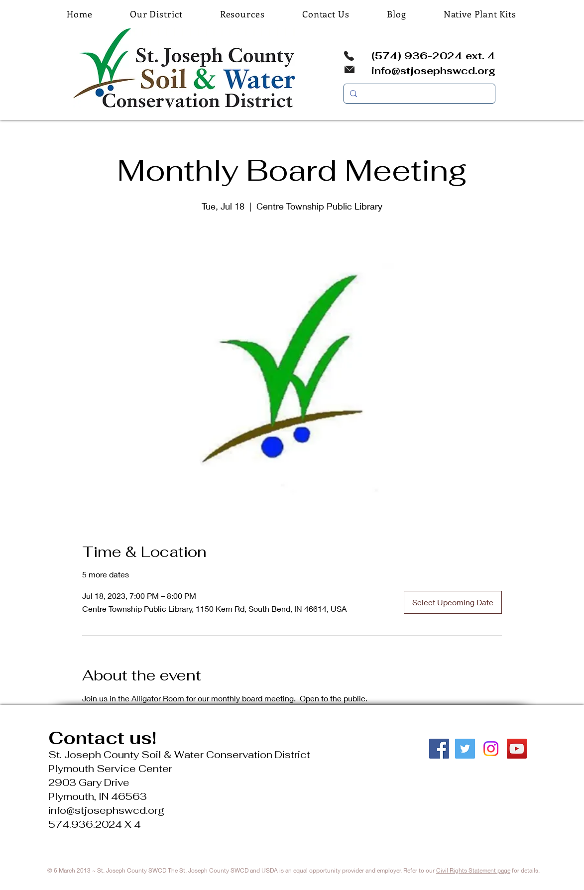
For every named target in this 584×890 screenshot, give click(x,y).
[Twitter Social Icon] (465, 749)
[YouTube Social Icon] (517, 749)
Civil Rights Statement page (473, 870)
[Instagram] (491, 749)
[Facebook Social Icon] (439, 749)
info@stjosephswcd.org (433, 70)
